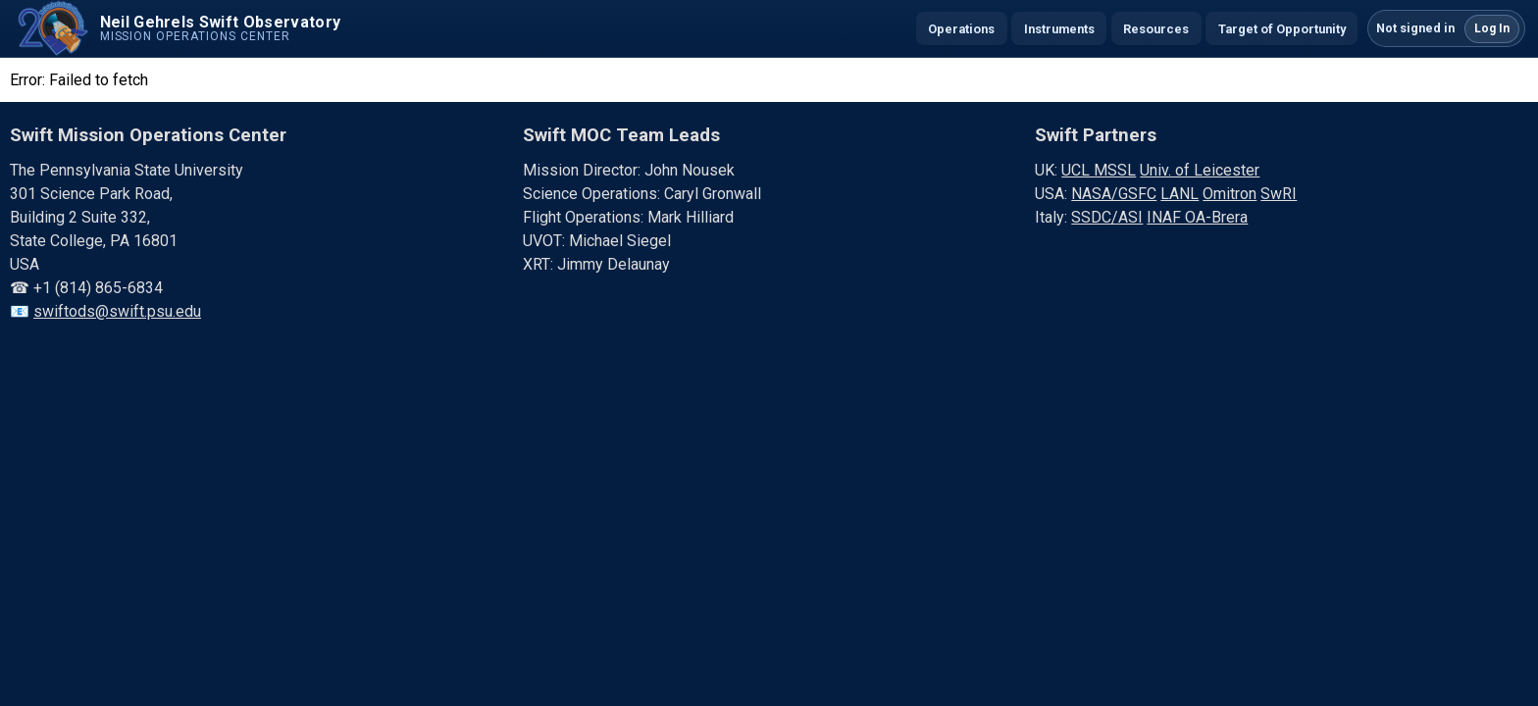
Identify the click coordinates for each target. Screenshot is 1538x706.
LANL (1179, 193)
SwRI (1278, 193)
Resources (1156, 29)
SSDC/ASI (1107, 217)
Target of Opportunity (1282, 29)
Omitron (1229, 193)
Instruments (1059, 29)
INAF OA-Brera (1197, 217)
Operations (961, 29)
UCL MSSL (1098, 170)
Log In (1492, 28)
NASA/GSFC (1113, 193)
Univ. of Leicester (1199, 170)
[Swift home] (176, 28)
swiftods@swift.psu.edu (117, 311)
